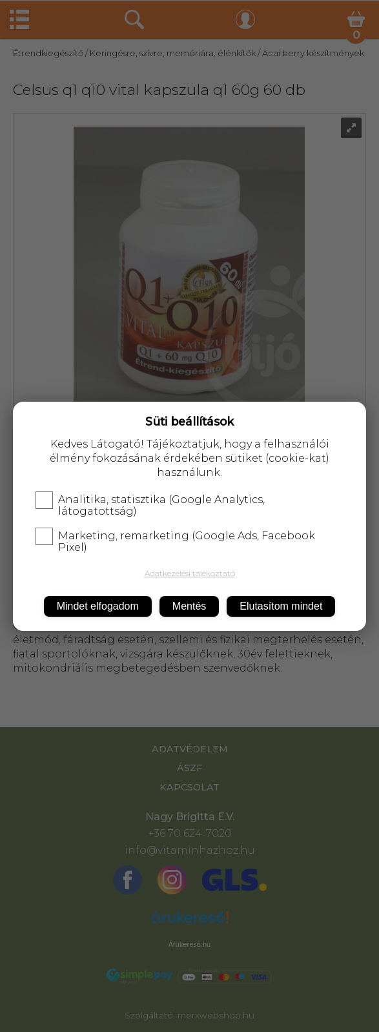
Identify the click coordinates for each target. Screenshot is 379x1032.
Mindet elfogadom (98, 606)
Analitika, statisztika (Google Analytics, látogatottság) (150, 505)
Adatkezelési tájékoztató (190, 573)
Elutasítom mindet (281, 606)
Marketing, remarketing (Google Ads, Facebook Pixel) (175, 541)
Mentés (189, 606)
